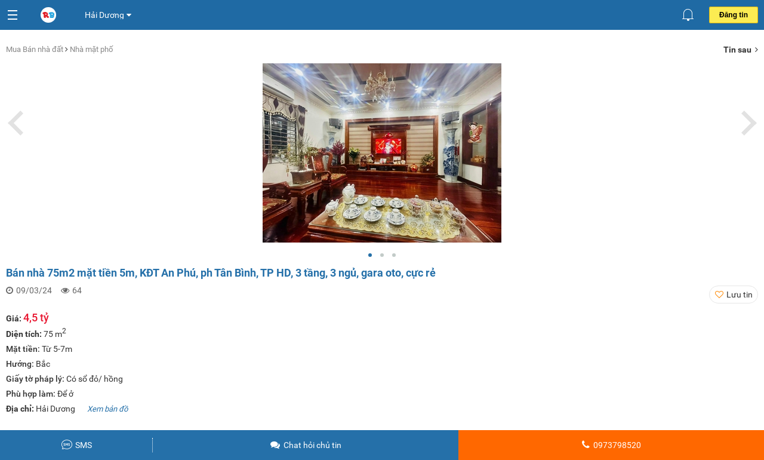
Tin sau (740, 49)
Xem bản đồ (107, 408)
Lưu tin (739, 294)
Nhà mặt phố (91, 49)
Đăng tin (733, 15)
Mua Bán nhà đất (35, 49)
